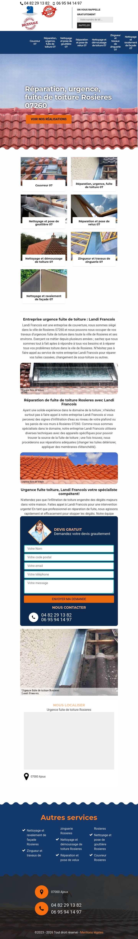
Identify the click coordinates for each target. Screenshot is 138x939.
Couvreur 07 (35, 42)
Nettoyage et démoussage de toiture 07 (99, 42)
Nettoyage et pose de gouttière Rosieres (103, 842)
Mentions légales (91, 932)
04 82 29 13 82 (34, 3)
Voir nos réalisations (49, 119)
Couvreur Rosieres (100, 858)
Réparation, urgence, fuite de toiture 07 (50, 42)
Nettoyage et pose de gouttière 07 (66, 42)
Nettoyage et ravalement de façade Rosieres (36, 837)
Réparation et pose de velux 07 (82, 42)
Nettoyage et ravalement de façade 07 (130, 42)
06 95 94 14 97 (67, 3)
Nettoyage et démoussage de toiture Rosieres (71, 844)
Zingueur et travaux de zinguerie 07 (115, 42)
